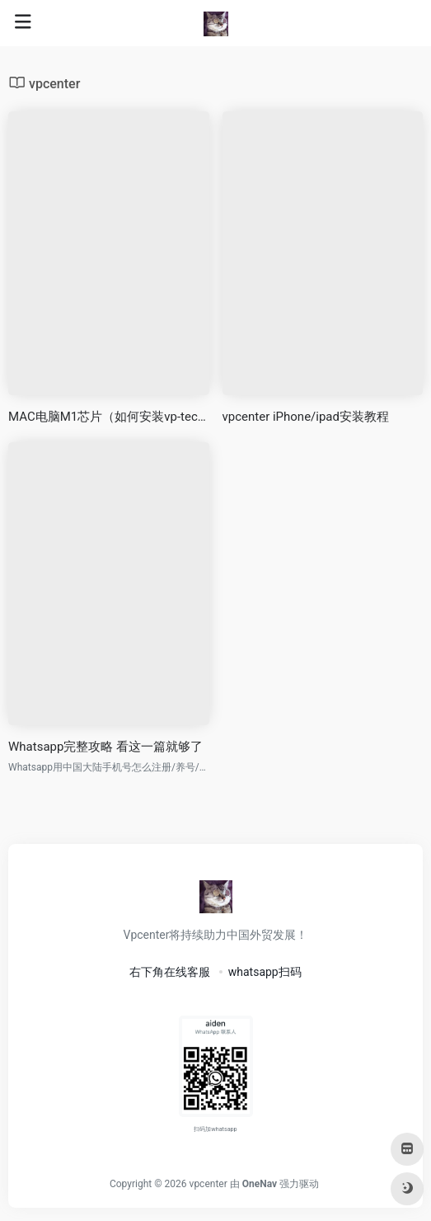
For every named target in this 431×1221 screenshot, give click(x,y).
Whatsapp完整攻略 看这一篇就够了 (105, 746)
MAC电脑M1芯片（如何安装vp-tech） (108, 416)
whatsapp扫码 (265, 971)
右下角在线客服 (169, 971)
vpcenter (208, 1184)
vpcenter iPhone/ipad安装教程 (306, 416)
